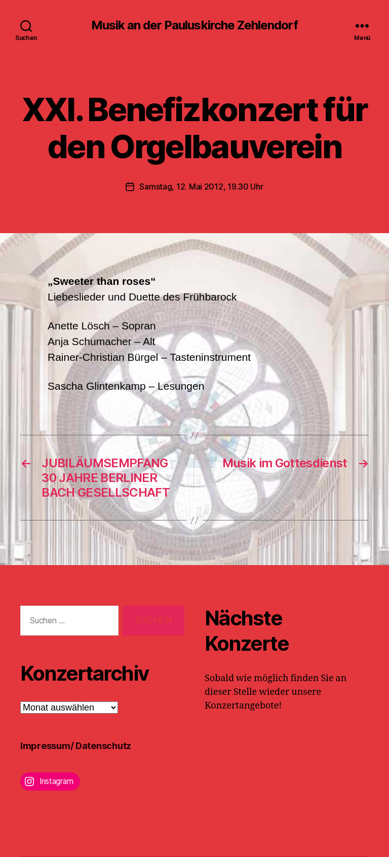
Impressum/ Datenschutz (75, 745)
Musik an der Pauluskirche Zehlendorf (194, 25)
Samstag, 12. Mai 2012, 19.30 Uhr (201, 186)
